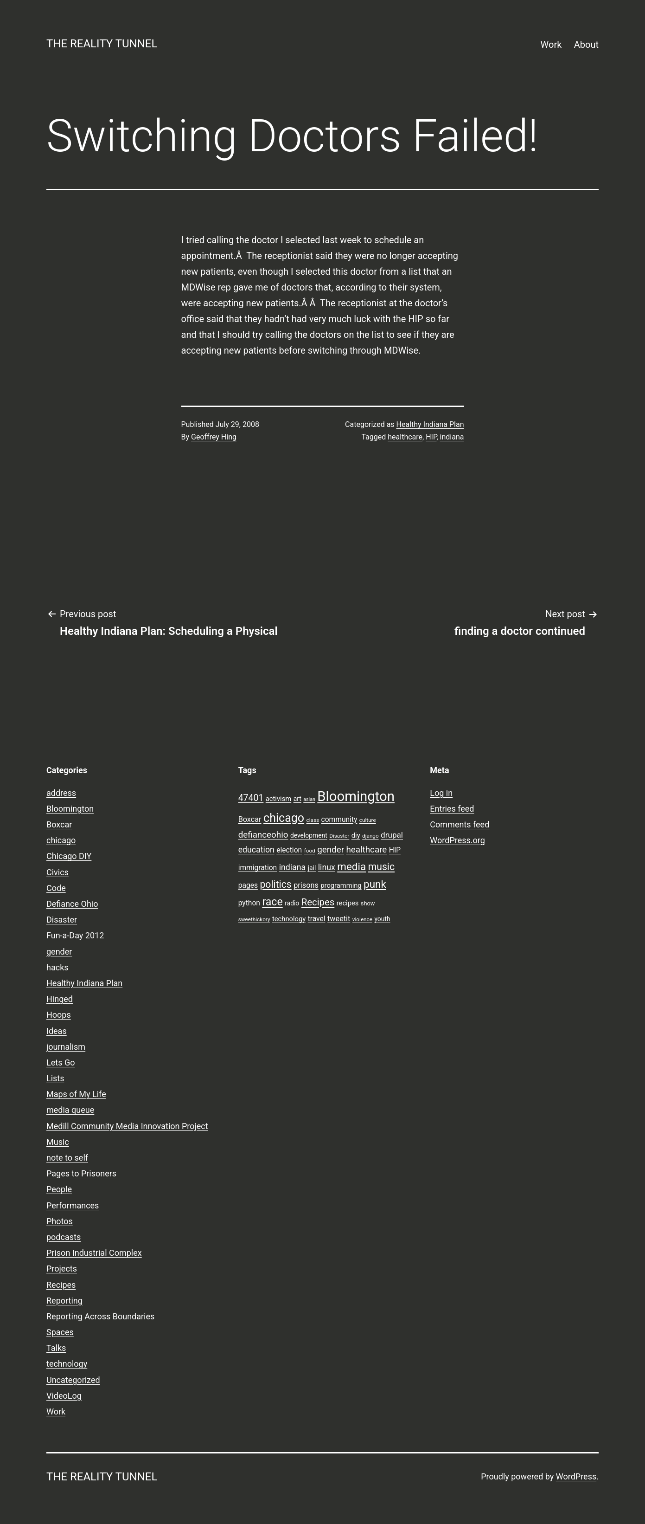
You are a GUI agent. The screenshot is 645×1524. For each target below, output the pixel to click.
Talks (56, 1348)
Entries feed (452, 809)
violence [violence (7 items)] (362, 919)
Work (551, 44)
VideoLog (64, 1396)
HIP (431, 437)
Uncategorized (73, 1380)
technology (66, 1364)
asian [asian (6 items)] (309, 799)
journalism (65, 1047)
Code (56, 888)
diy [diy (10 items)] (355, 835)
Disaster (61, 919)
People (59, 1189)
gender (59, 951)
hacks (57, 967)
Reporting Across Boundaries (100, 1316)
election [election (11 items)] (289, 850)
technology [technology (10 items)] (289, 919)
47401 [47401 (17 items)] (251, 798)
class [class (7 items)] (313, 820)
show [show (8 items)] (368, 903)
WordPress (576, 1476)
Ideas (56, 1031)
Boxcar (59, 824)
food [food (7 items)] (309, 850)
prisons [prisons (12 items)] (306, 885)
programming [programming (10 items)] (340, 885)
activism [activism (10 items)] (278, 798)
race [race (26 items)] (272, 902)
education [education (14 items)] (256, 849)
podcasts (63, 1237)
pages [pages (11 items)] (248, 885)
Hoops (58, 1015)
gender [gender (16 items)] (330, 850)
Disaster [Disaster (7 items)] (339, 836)
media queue (70, 1110)
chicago (61, 840)
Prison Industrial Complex (94, 1253)
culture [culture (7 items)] (367, 820)
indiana (452, 437)
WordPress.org (457, 840)
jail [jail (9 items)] (312, 868)
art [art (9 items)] (297, 798)
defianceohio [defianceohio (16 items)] (263, 835)
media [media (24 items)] (351, 866)
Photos (59, 1221)
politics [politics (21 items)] (275, 884)
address (61, 793)
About (586, 44)
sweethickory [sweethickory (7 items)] (254, 919)
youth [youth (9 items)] (382, 919)
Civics (57, 872)
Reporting (64, 1300)
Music (57, 1142)
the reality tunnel (101, 43)
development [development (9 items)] (308, 835)
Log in (441, 793)
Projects (61, 1268)
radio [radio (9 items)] (292, 903)
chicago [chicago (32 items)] (283, 818)
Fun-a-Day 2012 (75, 935)
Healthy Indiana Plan (430, 424)
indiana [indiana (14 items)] (292, 867)
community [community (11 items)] (339, 819)
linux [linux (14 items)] (326, 867)
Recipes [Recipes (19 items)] (318, 902)
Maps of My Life (76, 1094)
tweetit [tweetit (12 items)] (338, 918)
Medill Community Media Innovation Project (127, 1126)
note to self (67, 1157)
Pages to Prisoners (81, 1173)
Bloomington (70, 809)
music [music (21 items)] (381, 866)
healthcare (405, 437)
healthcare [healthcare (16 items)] (366, 850)
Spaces (60, 1332)
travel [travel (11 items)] (317, 919)
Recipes (61, 1285)
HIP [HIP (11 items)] (395, 850)
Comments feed (459, 824)
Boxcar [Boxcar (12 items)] (250, 819)
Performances (72, 1205)
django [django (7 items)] (370, 836)
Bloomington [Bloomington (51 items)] (356, 796)
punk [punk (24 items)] (375, 884)
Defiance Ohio (72, 904)
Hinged (59, 999)
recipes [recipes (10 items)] (348, 903)
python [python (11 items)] (249, 903)
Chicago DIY (68, 856)
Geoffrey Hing (213, 437)
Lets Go (60, 1062)
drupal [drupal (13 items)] (392, 834)
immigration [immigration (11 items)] (257, 868)
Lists (55, 1078)
